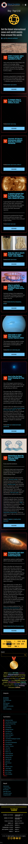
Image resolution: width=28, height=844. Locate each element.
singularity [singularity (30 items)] (9, 685)
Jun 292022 (5, 57)
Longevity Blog (6, 788)
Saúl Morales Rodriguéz (11, 722)
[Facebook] (9, 838)
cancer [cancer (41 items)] (15, 676)
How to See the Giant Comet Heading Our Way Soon (16, 378)
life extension (18, 626)
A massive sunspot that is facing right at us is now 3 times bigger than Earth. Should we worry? (16, 196)
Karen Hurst (8, 737)
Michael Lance (8, 766)
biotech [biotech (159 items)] (16, 675)
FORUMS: (10, 831)
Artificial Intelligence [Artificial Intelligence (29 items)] (22, 673)
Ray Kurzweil (6, 703)
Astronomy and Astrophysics (11, 608)
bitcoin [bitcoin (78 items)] (5, 676)
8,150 (18, 644)
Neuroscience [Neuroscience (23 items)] (5, 684)
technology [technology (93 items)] (22, 686)
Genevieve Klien (9, 720)
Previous (8, 641)
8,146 (23, 641)
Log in (4, 38)
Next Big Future (7, 791)
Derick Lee (7, 750)
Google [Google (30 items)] (19, 678)
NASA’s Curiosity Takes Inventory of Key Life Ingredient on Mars (16, 57)
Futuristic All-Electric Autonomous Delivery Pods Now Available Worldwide (15, 141)
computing (16, 519)
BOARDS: (16, 823)
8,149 (13, 644)
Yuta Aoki (7, 748)
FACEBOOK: (5, 815)
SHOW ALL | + (5, 776)
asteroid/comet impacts (16, 425)
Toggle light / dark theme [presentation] (26, 5)
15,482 (9, 646)
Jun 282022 (5, 287)
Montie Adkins (8, 770)
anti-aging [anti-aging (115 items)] (15, 673)
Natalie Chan (8, 757)
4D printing (6, 699)
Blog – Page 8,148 (14, 11)
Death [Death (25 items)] (24, 676)
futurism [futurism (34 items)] (17, 678)
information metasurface (10, 512)
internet (19, 519)
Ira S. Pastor (8, 772)
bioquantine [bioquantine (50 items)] (5, 675)
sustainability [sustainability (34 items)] (16, 685)
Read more (14, 89)
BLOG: (16, 821)
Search (25, 655)
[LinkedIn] (14, 838)
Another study (11, 484)
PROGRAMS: (17, 827)
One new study (14, 492)
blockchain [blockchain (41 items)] (9, 676)
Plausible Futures (7, 793)
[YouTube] (17, 838)
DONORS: (9, 823)
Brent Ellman (8, 763)
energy (14, 124)
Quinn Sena (8, 725)
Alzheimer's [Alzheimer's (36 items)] (10, 673)
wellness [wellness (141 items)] (17, 687)
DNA (4, 701)
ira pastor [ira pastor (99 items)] (5, 682)
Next (16, 646)
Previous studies (13, 479)
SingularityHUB (7, 795)
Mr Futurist (6, 789)
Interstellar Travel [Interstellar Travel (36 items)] (24, 680)
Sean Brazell (8, 759)
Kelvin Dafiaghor (9, 735)
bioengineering (18, 302)
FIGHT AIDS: (7, 825)
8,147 (4, 644)
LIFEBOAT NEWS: (18, 815)
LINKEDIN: (5, 818)
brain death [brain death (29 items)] (12, 676)
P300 (21, 502)
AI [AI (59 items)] (7, 673)
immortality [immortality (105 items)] (17, 680)
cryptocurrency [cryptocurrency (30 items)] (19, 676)
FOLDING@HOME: (5, 827)
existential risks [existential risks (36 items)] (6, 678)
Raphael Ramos (9, 755)
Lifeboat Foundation (11, 836)
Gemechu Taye (9, 85)
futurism (15, 165)
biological (5, 304)
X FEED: (6, 821)
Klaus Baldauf (8, 744)
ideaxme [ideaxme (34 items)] (12, 680)
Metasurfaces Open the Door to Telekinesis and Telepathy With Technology (16, 458)
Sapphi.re (24, 836)
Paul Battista (8, 731)
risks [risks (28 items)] (7, 685)
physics (22, 626)
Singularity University (8, 706)
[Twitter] (11, 838)
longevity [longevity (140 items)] (23, 682)
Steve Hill (7, 761)
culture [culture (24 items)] (22, 676)
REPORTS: (16, 825)
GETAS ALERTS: (17, 818)
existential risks (6, 427)
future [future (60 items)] (14, 678)
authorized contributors (12, 38)
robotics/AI (19, 165)
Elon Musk (5, 704)
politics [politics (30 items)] (9, 684)
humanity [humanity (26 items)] (10, 680)
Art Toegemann (10, 519)
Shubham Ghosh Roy (11, 302)
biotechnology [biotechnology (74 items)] (22, 675)
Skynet (5, 707)
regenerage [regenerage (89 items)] (17, 684)
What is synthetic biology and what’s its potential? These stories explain (16, 287)
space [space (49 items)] (13, 685)
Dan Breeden (8, 727)
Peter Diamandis (7, 700)
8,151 (22, 644)
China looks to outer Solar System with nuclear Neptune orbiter (16, 336)
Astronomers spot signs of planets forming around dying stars (16, 554)
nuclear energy (15, 350)
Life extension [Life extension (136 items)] (12, 682)
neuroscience (5, 521)
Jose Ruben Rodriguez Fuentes (12, 738)
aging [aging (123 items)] (5, 673)
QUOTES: (16, 831)
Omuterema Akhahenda (11, 742)
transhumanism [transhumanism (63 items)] (11, 687)
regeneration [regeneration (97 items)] (23, 684)
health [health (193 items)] (23, 678)
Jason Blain (8, 768)
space (14, 224)
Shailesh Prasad (9, 729)
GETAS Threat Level (14, 810)
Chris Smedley (8, 774)
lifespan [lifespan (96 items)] (18, 682)
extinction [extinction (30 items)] (10, 678)
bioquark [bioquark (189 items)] (11, 675)
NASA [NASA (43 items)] (3, 684)
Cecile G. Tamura (9, 746)
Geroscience (6, 786)
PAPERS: (16, 829)
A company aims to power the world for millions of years (14, 101)
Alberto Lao (9, 350)
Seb (6, 764)
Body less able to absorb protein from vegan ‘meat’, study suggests (16, 254)
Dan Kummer (8, 740)
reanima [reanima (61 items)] (12, 684)
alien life (14, 85)
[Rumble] (20, 838)
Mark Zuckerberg (7, 709)
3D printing (6, 697)
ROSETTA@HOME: (5, 829)
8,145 (19, 641)
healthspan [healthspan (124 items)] (5, 680)
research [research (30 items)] (5, 685)
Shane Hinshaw (9, 753)
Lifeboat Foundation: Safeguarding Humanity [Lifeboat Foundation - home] (10, 5)
